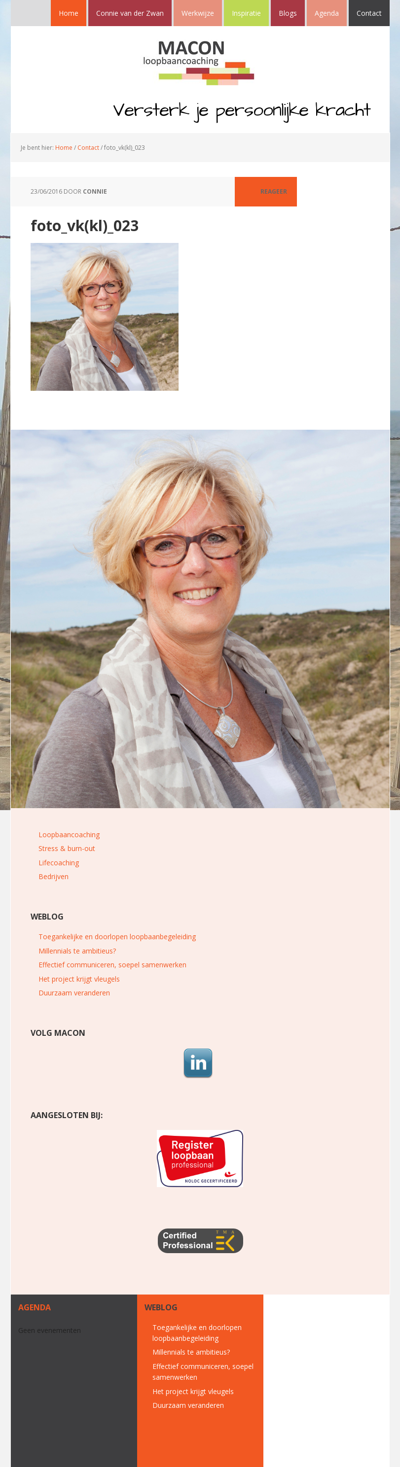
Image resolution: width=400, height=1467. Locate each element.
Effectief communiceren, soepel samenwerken (112, 964)
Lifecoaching (58, 862)
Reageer (273, 191)
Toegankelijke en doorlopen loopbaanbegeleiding (117, 936)
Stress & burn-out (66, 848)
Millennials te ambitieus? (77, 950)
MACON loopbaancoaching (200, 60)
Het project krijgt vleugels (79, 979)
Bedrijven (53, 876)
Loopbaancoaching (69, 834)
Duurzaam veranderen (74, 992)
